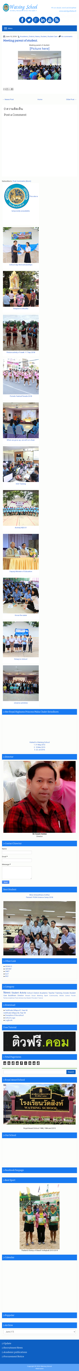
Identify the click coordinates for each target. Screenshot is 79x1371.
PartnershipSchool (9, 998)
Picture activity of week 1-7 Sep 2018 (21, 352)
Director (21, 995)
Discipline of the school (14, 1015)
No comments (66, 36)
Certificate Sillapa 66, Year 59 (14, 1013)
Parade (73, 995)
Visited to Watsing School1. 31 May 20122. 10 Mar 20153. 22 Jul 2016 (39, 745)
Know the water (21, 615)
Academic (24, 36)
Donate (66, 993)
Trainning (58, 993)
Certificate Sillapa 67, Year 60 (16, 1010)
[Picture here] (39, 49)
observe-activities (21, 703)
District (31, 36)
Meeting (40, 995)
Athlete (61, 995)
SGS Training (21, 484)
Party (16, 998)
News (37, 36)
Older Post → (71, 99)
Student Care (52, 36)
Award (27, 995)
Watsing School (46, 1366)
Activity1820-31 (21, 528)
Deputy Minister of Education (21, 571)
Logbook (8, 1020)
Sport (46, 995)
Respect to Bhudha (20, 309)
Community (53, 995)
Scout (33, 995)
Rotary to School (20, 659)
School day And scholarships (20, 265)
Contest (67, 995)
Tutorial (40, 998)
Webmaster (40, 1369)
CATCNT (8, 969)
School (30, 993)
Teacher (51, 993)
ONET (7, 971)
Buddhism (12, 995)
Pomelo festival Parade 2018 (21, 396)
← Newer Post (8, 99)
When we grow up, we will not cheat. (21, 440)
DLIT (7, 974)
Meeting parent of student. (20, 40)
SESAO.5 (8, 966)
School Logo (10, 1018)
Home (40, 99)
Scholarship (22, 998)
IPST (7, 976)
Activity (23, 993)
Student (44, 36)
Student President (32, 998)
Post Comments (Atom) (22, 181)
